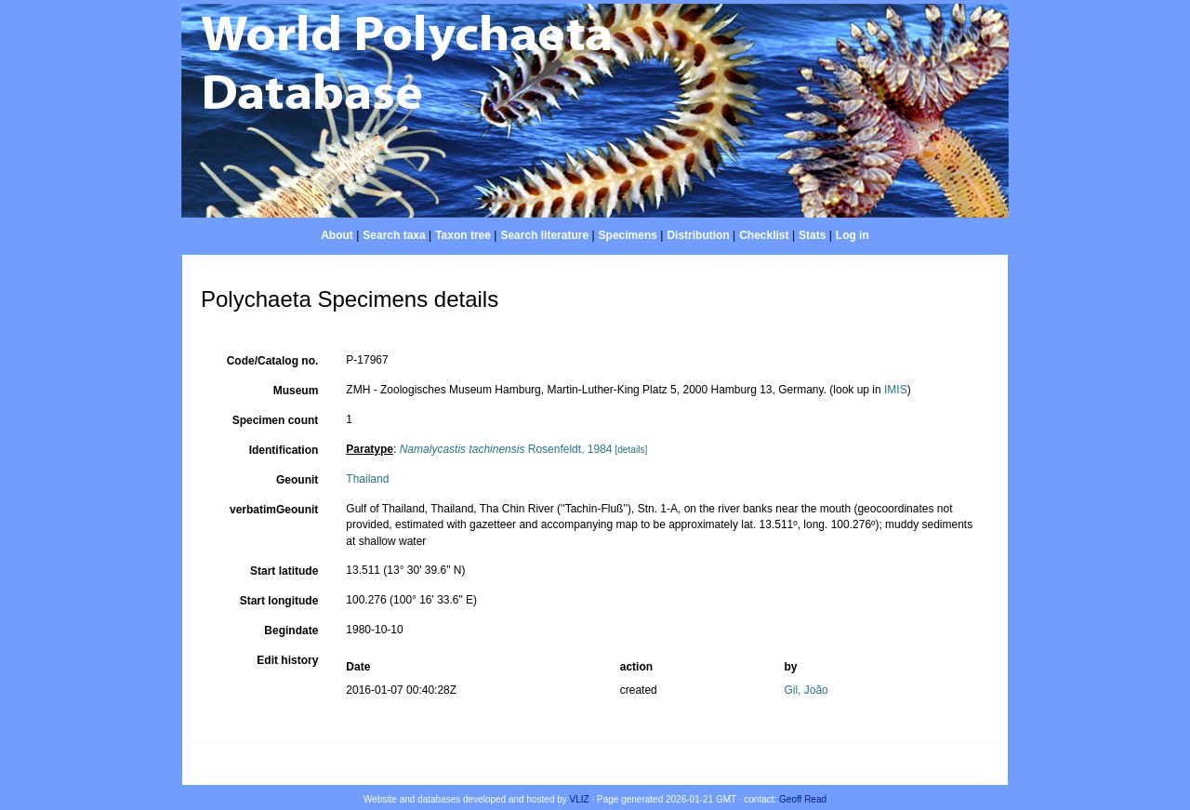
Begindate (291, 630)
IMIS (895, 389)
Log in (852, 235)
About (337, 235)
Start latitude (284, 571)
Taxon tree (463, 235)
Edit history (287, 660)
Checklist (763, 235)
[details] (631, 450)
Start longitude (279, 600)
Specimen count (275, 420)
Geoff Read (802, 799)
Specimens (628, 235)
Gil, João (805, 690)
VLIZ (579, 799)
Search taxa (394, 235)
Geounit (297, 479)
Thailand (367, 478)
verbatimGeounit (274, 509)
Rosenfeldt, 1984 (506, 449)
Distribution (698, 235)
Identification (284, 450)
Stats (812, 235)
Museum (296, 390)
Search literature (544, 235)
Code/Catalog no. (273, 360)
